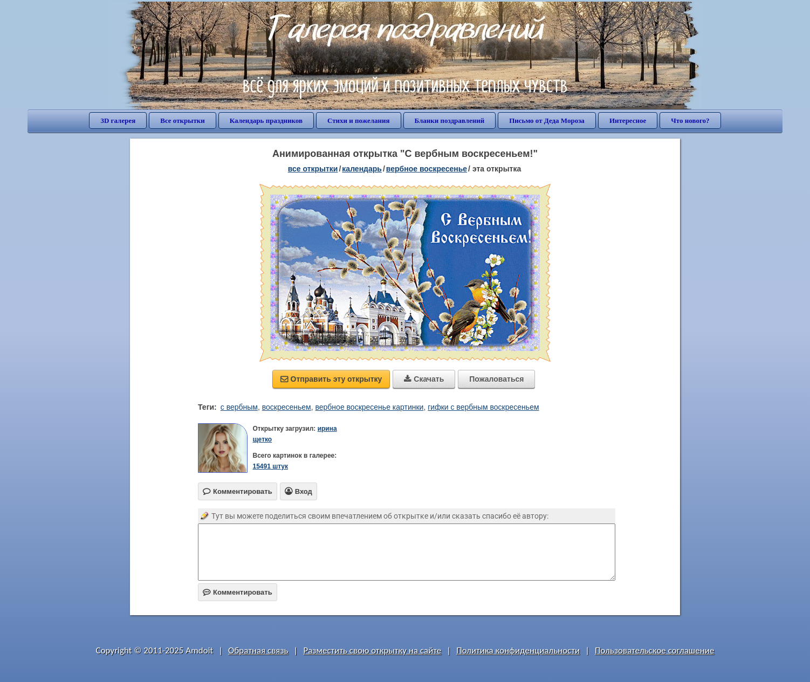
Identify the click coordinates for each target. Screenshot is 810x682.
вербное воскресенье (426, 168)
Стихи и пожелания (358, 120)
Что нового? (690, 120)
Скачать (424, 379)
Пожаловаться (496, 379)
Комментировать (237, 592)
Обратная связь (258, 650)
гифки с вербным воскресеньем (483, 407)
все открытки (313, 168)
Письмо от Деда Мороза (547, 120)
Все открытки (182, 120)
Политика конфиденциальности (518, 650)
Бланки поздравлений (450, 120)
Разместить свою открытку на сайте (372, 650)
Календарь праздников (266, 120)
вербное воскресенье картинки (369, 407)
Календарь (362, 168)
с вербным (239, 407)
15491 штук (270, 466)
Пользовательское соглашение (654, 650)
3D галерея (117, 120)
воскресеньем (286, 407)
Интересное (627, 120)
